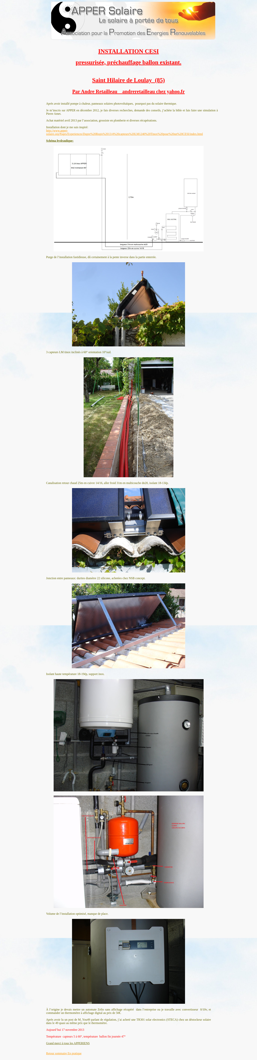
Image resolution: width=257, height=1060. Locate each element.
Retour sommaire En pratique (64, 1053)
